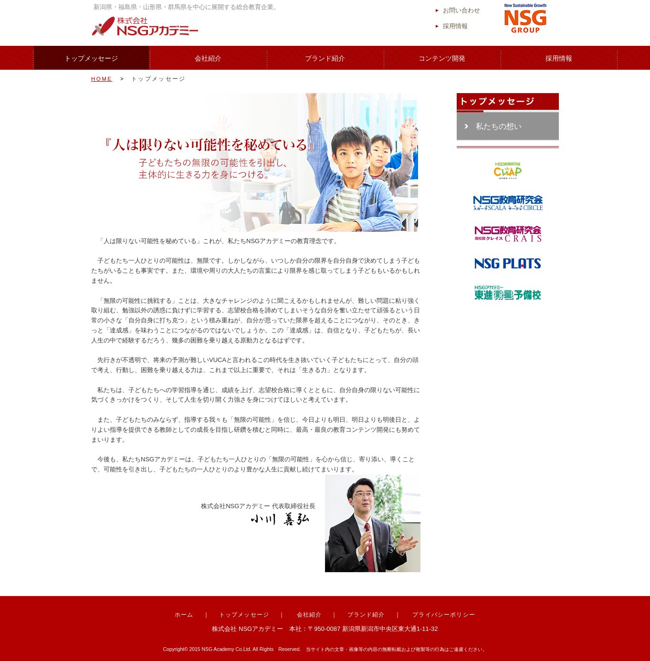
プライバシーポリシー (443, 614)
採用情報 (455, 26)
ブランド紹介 (325, 58)
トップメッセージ (91, 58)
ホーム (184, 614)
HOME (101, 78)
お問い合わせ (461, 10)
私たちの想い (499, 126)
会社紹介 (208, 58)
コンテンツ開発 (442, 58)
